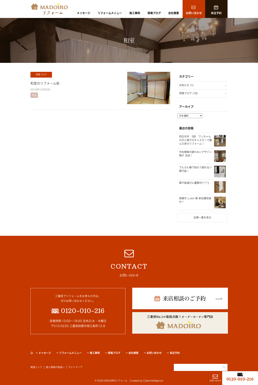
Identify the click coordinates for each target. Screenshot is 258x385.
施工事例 (134, 13)
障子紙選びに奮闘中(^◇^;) (194, 183)
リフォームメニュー (110, 13)
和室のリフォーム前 (44, 83)
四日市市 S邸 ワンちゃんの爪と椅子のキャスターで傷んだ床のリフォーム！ (195, 140)
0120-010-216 (240, 379)
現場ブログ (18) (188, 93)
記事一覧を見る (202, 217)
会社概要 (173, 13)
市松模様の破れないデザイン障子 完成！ (195, 154)
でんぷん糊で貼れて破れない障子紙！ (195, 169)
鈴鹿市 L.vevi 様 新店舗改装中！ (195, 200)
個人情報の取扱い (55, 367)
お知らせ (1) (186, 85)
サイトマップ (75, 367)
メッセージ (83, 13)
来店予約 (216, 13)
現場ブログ (154, 13)
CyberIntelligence (153, 380)
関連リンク (36, 367)
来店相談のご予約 (184, 298)
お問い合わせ (194, 13)
